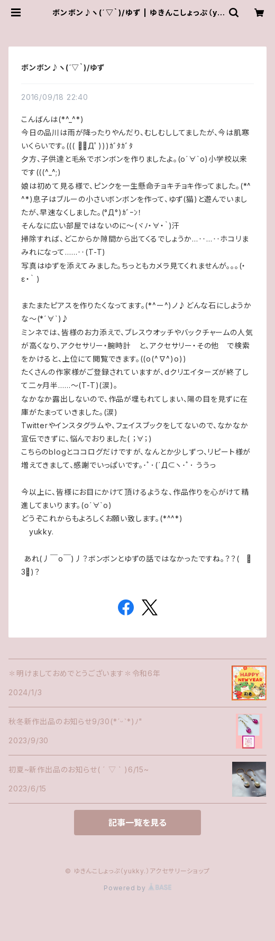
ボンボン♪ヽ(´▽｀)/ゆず (63, 67)
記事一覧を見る (137, 822)
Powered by (137, 888)
